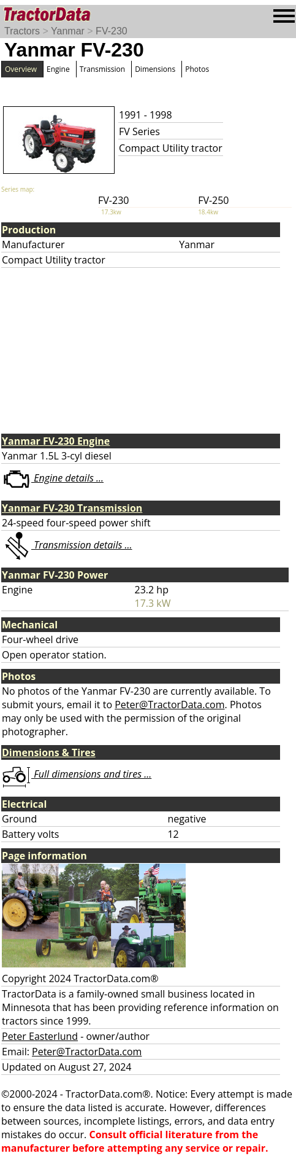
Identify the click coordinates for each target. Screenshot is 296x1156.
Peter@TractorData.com (169, 704)
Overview (21, 69)
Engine (58, 69)
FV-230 (111, 31)
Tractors (22, 31)
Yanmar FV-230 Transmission (72, 508)
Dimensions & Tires (49, 752)
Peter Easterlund (40, 1036)
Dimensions (155, 69)
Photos (197, 69)
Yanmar (68, 31)
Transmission (102, 69)
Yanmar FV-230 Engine (56, 441)
